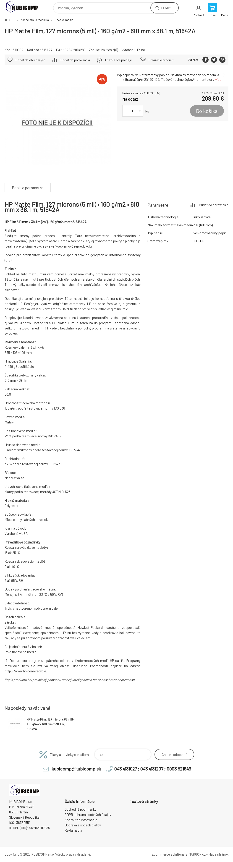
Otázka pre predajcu (119, 60)
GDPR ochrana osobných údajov (88, 814)
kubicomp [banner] (25, 6)
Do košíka (207, 111)
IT (14, 20)
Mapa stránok (218, 854)
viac (218, 79)
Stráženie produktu (162, 60)
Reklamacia (73, 830)
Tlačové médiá (63, 20)
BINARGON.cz (195, 854)
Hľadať (165, 8)
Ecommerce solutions (168, 854)
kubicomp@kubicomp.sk (76, 768)
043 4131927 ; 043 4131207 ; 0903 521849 (152, 768)
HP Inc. (141, 50)
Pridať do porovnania (75, 60)
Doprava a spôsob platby (83, 825)
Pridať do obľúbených (30, 60)
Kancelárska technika (35, 20)
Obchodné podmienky (80, 809)
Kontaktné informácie (81, 820)
